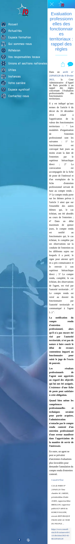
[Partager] (62, 64)
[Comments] (70, 64)
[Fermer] (52, 4)
